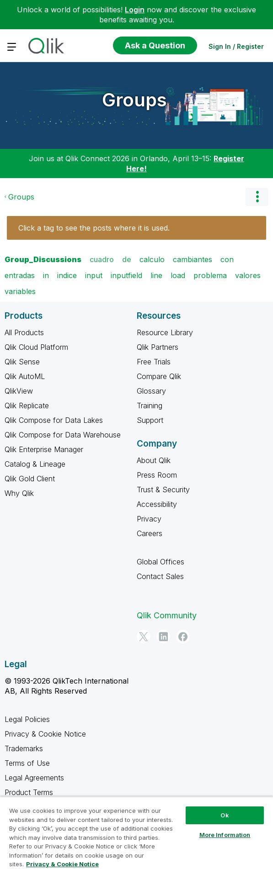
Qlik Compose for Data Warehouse (63, 434)
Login (135, 9)
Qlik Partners (157, 347)
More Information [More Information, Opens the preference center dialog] (225, 834)
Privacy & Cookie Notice (45, 733)
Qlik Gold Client (30, 478)
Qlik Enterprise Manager (44, 449)
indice (67, 275)
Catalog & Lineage (35, 464)
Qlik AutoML (25, 376)
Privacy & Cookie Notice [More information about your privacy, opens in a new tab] (62, 864)
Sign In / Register (236, 46)
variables (20, 291)
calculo (152, 259)
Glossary (151, 390)
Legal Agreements (34, 777)
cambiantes (192, 259)
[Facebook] (183, 636)
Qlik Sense (22, 361)
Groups (134, 100)
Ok (224, 815)
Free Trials (154, 361)
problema (210, 275)
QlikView (19, 390)
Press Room (157, 474)
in (46, 275)
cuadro (102, 259)
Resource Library (165, 332)
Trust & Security (163, 489)
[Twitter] (143, 636)
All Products (24, 332)
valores (248, 275)
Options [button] (257, 197)
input (93, 275)
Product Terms (29, 792)
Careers (149, 533)
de (126, 259)
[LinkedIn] (163, 636)
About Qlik (154, 460)
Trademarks (24, 748)
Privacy (149, 518)
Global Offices (160, 561)
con (227, 259)
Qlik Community (167, 615)
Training (149, 405)
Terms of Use (27, 763)
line (156, 275)
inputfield (126, 275)
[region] (136, 832)
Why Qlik (19, 493)
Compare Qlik (159, 376)
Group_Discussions (43, 259)
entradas (20, 275)
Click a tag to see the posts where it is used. (94, 227)
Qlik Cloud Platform (36, 347)
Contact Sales (160, 576)
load (178, 275)
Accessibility (157, 504)
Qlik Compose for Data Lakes (54, 420)
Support (150, 420)
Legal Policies (27, 719)
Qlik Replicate (27, 405)
